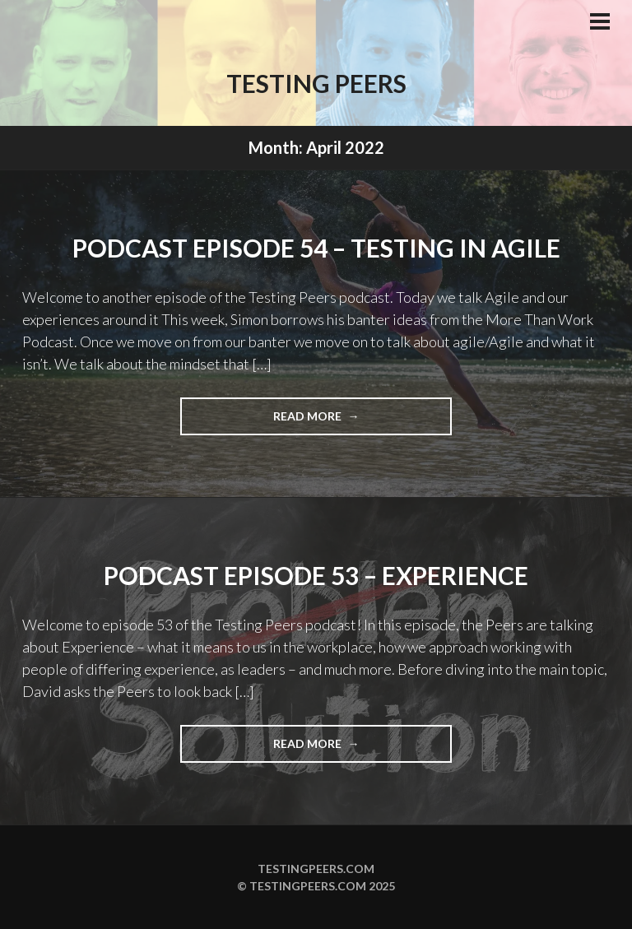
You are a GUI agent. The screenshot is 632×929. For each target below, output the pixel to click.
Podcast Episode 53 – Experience (316, 575)
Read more (339, 420)
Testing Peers (316, 83)
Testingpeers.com (316, 869)
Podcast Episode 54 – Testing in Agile (316, 247)
